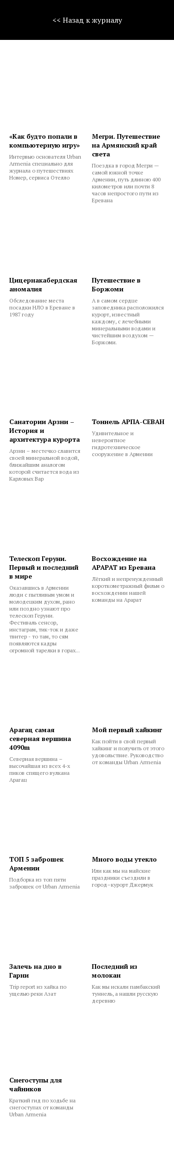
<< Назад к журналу (87, 20)
